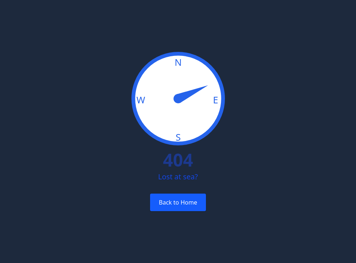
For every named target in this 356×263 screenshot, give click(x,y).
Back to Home (178, 202)
